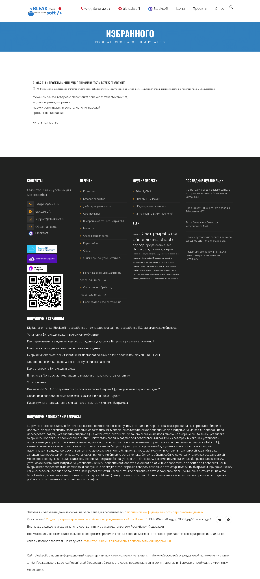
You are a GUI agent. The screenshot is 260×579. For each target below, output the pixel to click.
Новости (88, 228)
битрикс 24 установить (76, 463)
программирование (170, 254)
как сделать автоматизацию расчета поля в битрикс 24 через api (105, 450)
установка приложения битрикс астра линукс (108, 454)
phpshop (138, 249)
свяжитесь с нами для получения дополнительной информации (127, 541)
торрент (136, 266)
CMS (152, 278)
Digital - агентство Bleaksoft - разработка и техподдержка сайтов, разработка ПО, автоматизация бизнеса (102, 327)
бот (152, 249)
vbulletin (167, 270)
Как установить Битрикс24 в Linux (51, 368)
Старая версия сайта (96, 235)
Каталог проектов (94, 198)
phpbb (166, 239)
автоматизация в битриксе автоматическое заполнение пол (130, 430)
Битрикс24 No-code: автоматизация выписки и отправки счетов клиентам (78, 375)
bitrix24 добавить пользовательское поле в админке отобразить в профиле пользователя (156, 463)
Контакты (89, 191)
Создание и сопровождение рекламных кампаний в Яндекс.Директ (73, 396)
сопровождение (161, 278)
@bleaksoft (129, 8)
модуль (145, 254)
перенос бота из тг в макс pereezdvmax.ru (80, 471)
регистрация (139, 262)
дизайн (168, 258)
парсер (138, 245)
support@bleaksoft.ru (49, 219)
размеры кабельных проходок (187, 426)
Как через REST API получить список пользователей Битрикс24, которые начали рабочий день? (93, 389)
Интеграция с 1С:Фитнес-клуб (154, 213)
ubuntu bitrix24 (209, 442)
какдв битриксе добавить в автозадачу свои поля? (146, 471)
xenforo (136, 270)
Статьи (87, 250)
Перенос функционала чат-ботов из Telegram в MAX (208, 209)
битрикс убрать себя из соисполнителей (170, 454)
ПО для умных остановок (151, 206)
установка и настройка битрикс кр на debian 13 (79, 475)
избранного (134, 89)
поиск (142, 270)
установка (136, 278)
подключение (145, 278)
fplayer (173, 266)
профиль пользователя (203, 89)
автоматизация (158, 270)
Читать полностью (45, 122)
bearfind (39, 475)
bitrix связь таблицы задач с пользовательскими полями (130, 438)
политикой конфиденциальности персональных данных (165, 512)
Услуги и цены (36, 382)
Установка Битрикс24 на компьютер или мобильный (63, 334)
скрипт (156, 262)
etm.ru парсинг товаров (131, 467)
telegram (149, 270)
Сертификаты (91, 213)
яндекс (171, 262)
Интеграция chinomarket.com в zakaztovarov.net (94, 83)
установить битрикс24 (138, 459)
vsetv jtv (108, 467)
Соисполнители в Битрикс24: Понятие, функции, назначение (68, 362)
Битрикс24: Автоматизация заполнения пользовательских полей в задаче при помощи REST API (93, 355)
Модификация (154, 274)
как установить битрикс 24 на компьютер (143, 475)
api (169, 278)
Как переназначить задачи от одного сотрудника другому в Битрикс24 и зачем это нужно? (90, 341)
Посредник (145, 274)
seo (169, 245)
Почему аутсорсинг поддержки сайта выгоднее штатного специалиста (209, 239)
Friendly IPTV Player (147, 198)
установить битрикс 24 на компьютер (84, 434)
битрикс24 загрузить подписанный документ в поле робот (152, 446)
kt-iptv (31, 426)
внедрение (175, 278)
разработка (165, 233)
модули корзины (118, 89)
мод (147, 249)
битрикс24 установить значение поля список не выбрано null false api (160, 434)
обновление (145, 239)
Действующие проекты (97, 206)
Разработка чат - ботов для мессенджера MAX (202, 224)
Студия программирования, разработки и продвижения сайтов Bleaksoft (97, 519)
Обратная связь (46, 226)
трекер (164, 262)
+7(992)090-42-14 (95, 8)
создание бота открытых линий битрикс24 (178, 467)
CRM (138, 274)
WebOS (158, 249)
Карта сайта (90, 243)
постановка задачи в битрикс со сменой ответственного (77, 426)
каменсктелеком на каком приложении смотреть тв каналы (68, 446)
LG (158, 254)
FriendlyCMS (143, 191)
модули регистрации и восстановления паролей (166, 89)
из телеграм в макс (183, 438)
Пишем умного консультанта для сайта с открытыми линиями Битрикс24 (206, 255)
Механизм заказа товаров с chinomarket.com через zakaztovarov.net (74, 89)
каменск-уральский (172, 274)
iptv (167, 266)
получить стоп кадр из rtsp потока (142, 426)
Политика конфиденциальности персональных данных (64, 348)
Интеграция (158, 258)
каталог (149, 262)
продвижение (155, 245)
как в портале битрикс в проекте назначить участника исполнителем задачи (145, 442)
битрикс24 (146, 258)
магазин (136, 258)
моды (143, 266)
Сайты (161, 266)
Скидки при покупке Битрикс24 (102, 258)
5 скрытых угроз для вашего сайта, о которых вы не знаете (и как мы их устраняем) (208, 193)
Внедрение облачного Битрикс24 (103, 221)
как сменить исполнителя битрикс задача (184, 459)
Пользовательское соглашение (102, 302)
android (162, 274)
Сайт (147, 233)
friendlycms (136, 234)
